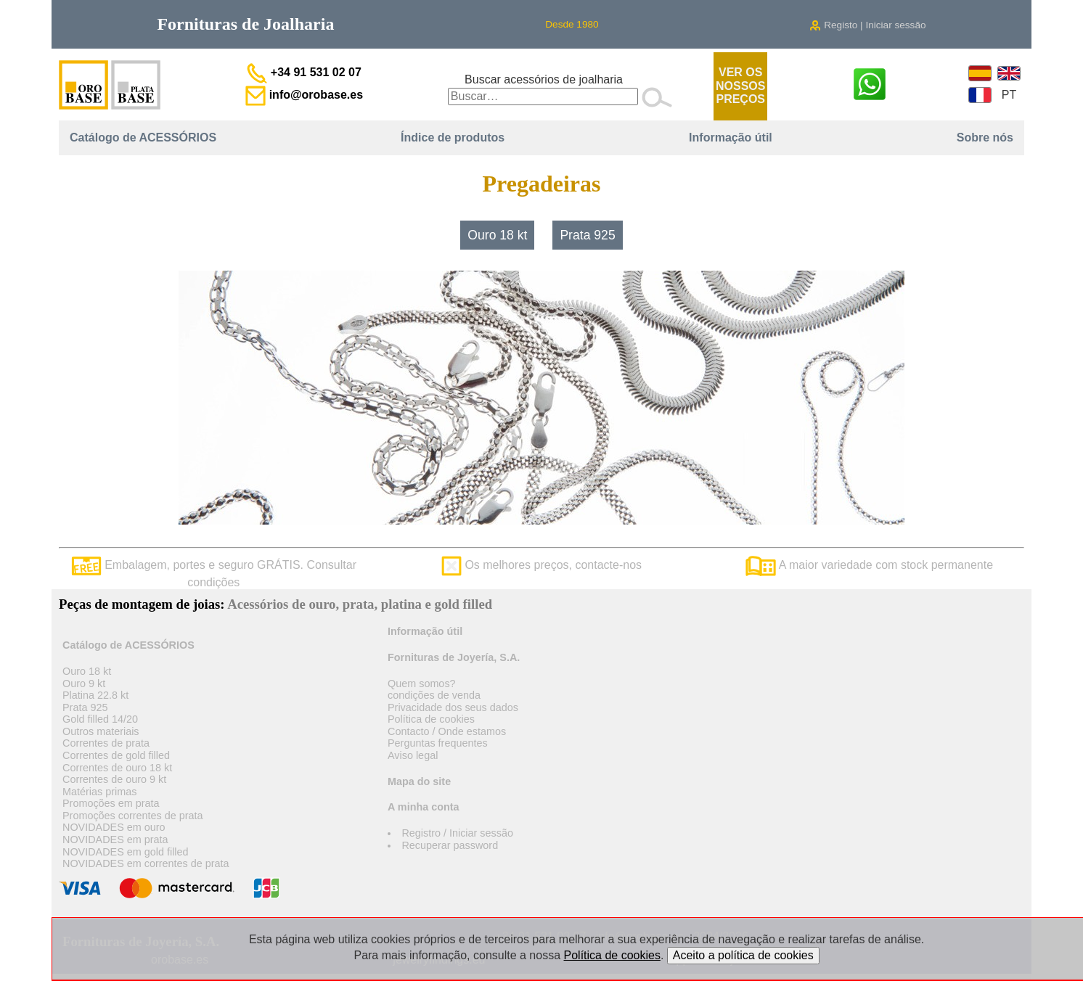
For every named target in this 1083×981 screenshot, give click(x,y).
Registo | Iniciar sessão (867, 25)
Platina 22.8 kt (95, 695)
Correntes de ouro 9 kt (114, 779)
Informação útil (730, 137)
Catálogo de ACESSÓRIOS (143, 137)
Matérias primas (99, 791)
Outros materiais (100, 731)
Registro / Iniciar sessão (457, 833)
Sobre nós (985, 137)
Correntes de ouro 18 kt (117, 767)
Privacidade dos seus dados (453, 707)
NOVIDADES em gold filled (125, 852)
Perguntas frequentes (438, 743)
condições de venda (434, 695)
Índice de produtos (452, 137)
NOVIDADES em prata (115, 839)
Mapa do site (419, 781)
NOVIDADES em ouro (113, 827)
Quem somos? (422, 683)
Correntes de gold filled (116, 755)
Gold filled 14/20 (100, 719)
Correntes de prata (106, 743)
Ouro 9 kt (83, 683)
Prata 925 (587, 235)
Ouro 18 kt (497, 235)
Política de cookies (431, 719)
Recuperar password (449, 845)
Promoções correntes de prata (132, 815)
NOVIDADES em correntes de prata (145, 863)
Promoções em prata (111, 803)
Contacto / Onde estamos (447, 731)
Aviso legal (413, 755)
